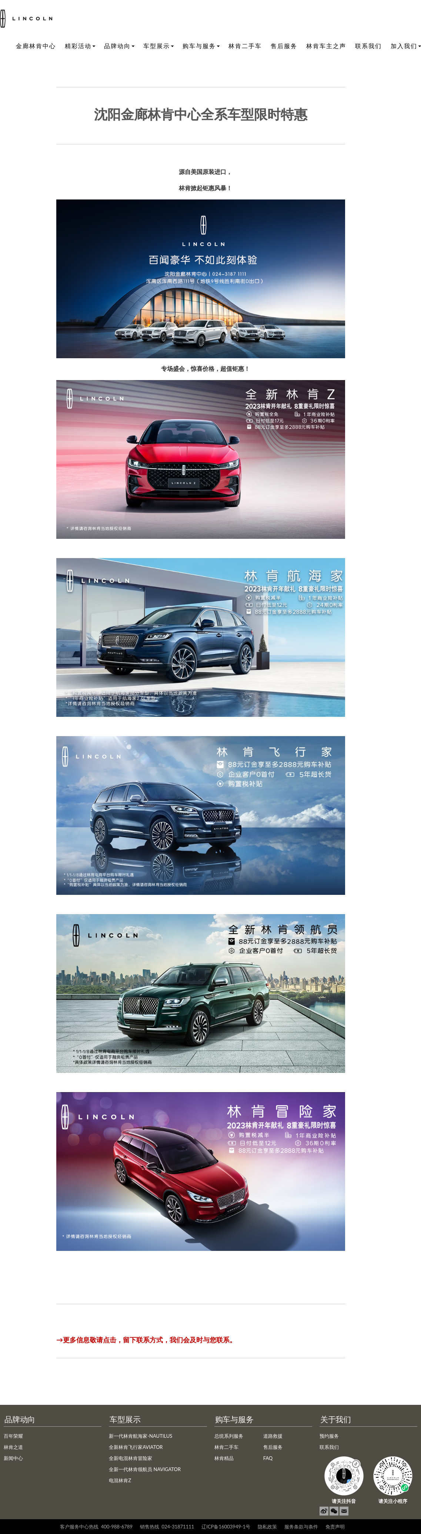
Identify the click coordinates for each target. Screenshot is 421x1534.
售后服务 (284, 45)
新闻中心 (13, 1458)
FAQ (268, 1458)
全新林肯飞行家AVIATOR (136, 1447)
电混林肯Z (120, 1480)
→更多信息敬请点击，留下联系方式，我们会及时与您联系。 (146, 1340)
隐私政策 (267, 1527)
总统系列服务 (228, 1436)
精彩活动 (78, 45)
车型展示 (156, 45)
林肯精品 (224, 1458)
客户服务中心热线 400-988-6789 (96, 1527)
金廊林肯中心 (36, 45)
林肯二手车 (245, 45)
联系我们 (368, 45)
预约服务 (329, 1436)
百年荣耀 (13, 1436)
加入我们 (404, 45)
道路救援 (273, 1436)
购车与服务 (199, 45)
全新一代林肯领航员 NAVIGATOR (145, 1469)
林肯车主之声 (326, 45)
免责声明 (335, 1527)
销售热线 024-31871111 (167, 1527)
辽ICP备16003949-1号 (225, 1527)
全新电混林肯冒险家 (130, 1458)
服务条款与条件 (301, 1527)
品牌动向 (117, 45)
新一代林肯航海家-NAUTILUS (140, 1436)
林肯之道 (13, 1447)
